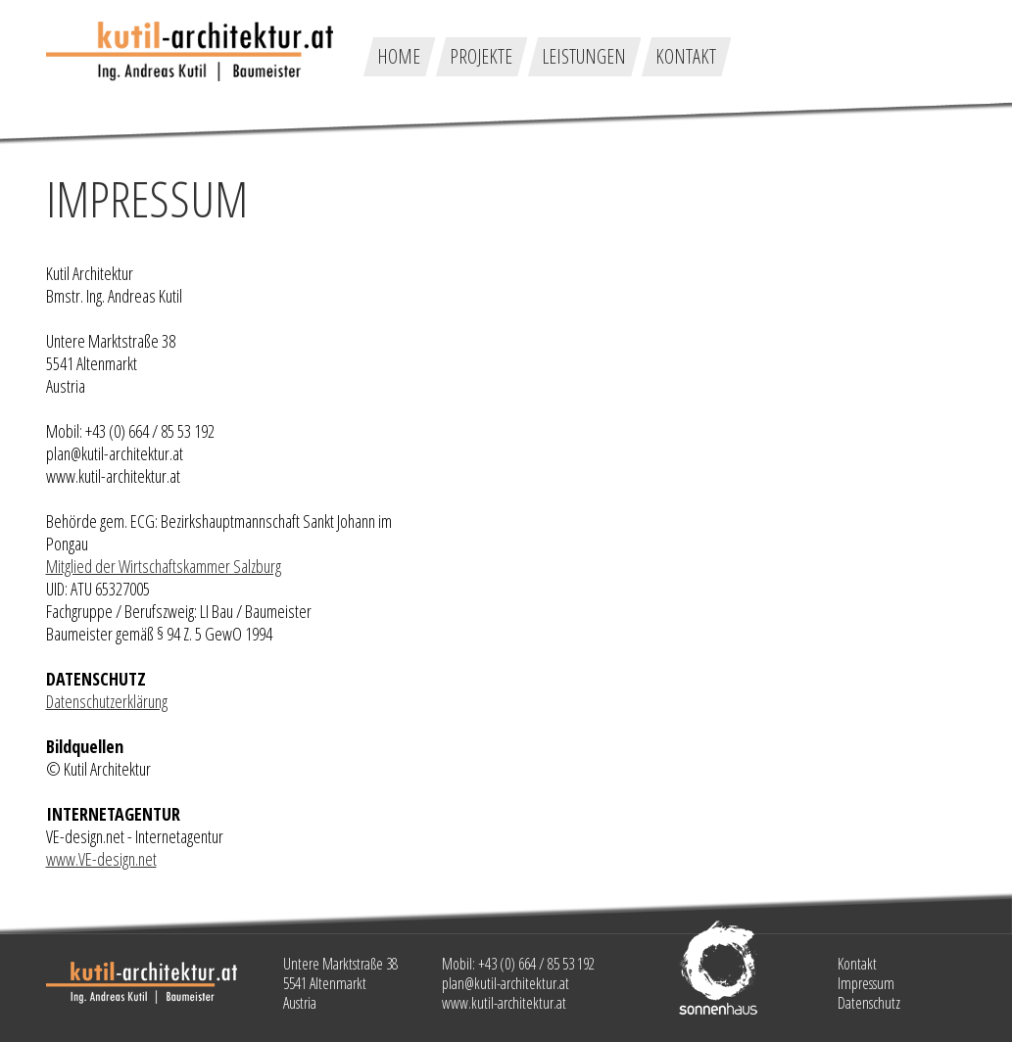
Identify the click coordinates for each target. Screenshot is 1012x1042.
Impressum (866, 983)
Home (398, 56)
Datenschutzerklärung (107, 701)
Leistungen (584, 56)
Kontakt (685, 56)
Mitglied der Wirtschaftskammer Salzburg (163, 566)
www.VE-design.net (101, 859)
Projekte (481, 56)
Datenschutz (869, 1003)
